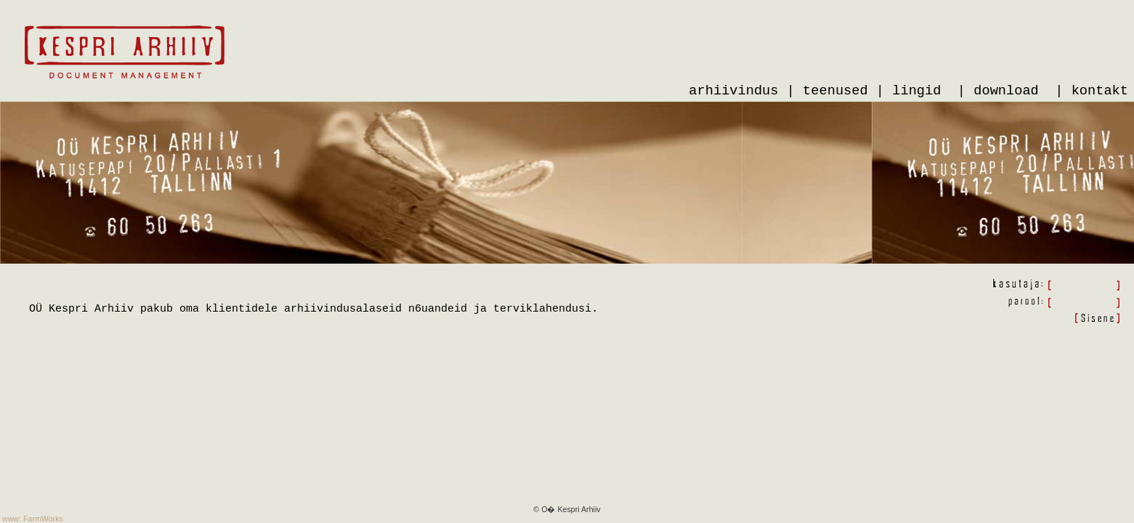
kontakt (1100, 91)
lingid (916, 91)
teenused (835, 91)
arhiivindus (733, 91)
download (1006, 91)
